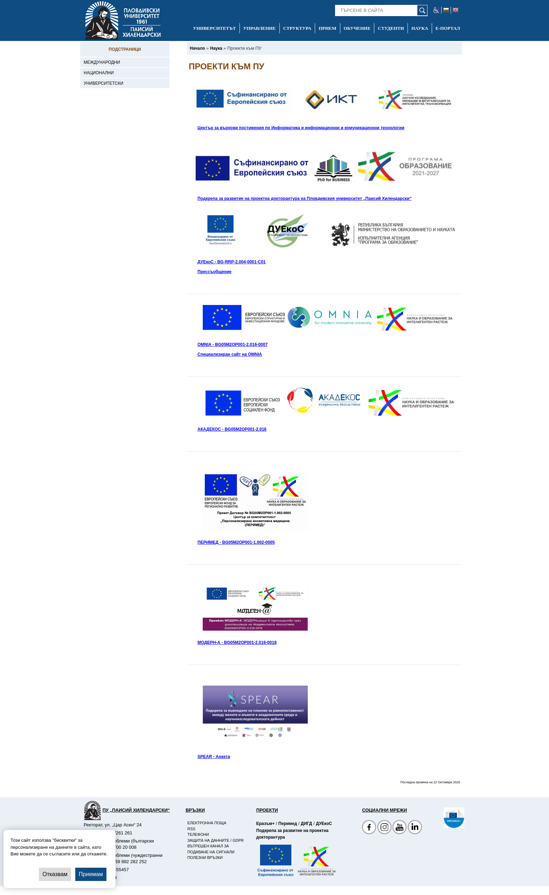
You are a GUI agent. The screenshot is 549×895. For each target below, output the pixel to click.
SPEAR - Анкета (213, 756)
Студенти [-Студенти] (391, 28)
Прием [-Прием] (327, 28)
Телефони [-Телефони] (198, 834)
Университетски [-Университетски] (103, 83)
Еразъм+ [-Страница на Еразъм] (265, 823)
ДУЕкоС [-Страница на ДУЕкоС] (324, 823)
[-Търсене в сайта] (381, 10)
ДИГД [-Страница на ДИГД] (306, 823)
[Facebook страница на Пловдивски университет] (369, 828)
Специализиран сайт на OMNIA (229, 354)
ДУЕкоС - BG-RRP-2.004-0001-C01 (231, 261)
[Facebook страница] (384, 828)
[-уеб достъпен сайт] (436, 10)
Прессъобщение (214, 271)
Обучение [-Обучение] (357, 28)
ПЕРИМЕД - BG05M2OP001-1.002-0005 (236, 542)
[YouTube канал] (399, 828)
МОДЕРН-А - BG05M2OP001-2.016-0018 (237, 642)
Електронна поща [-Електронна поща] (206, 823)
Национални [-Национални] (99, 72)
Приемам (91, 874)
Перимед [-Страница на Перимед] (287, 823)
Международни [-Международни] (102, 62)
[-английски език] (455, 10)
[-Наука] (216, 48)
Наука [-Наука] (419, 28)
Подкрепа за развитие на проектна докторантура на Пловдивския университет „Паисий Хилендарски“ (304, 198)
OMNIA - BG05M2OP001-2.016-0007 (232, 344)
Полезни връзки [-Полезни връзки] (205, 857)
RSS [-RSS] (191, 829)
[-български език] (446, 10)
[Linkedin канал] (415, 828)
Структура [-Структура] (297, 28)
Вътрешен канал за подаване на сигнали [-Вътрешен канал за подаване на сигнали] (210, 849)
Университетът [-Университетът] (214, 28)
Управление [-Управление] (259, 28)
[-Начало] (197, 48)
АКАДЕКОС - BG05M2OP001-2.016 (231, 429)
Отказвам (54, 874)
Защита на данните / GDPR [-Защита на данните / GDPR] (215, 840)
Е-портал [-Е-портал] (448, 28)
